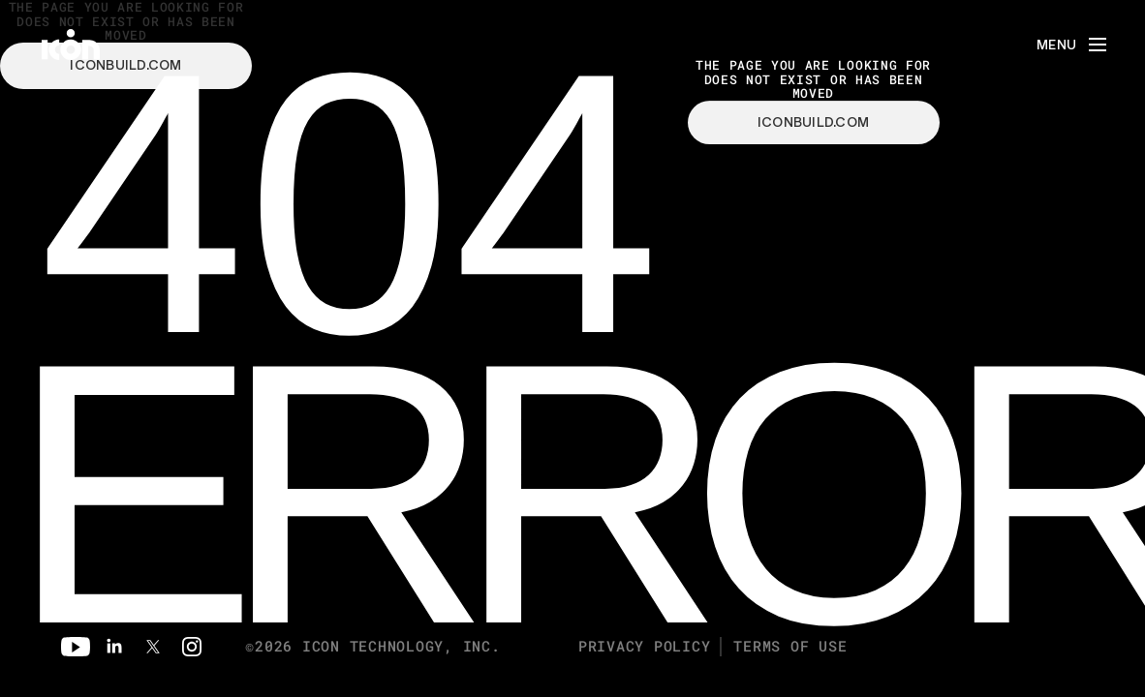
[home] (71, 44)
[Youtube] (75, 646)
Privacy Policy (644, 646)
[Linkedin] (114, 646)
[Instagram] (191, 646)
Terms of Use (790, 646)
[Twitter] (153, 646)
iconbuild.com (814, 123)
